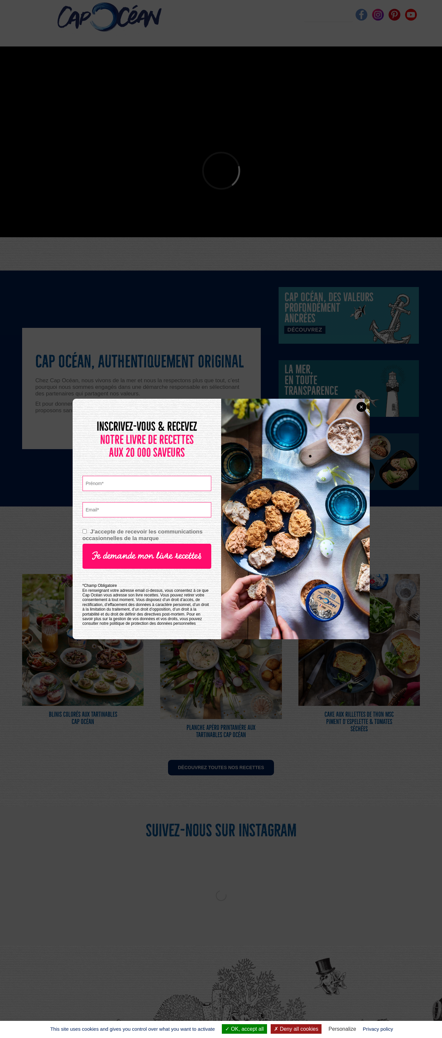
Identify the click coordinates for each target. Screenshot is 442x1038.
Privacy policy (378, 1029)
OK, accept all (244, 1029)
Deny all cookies (296, 1029)
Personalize (342, 1029)
